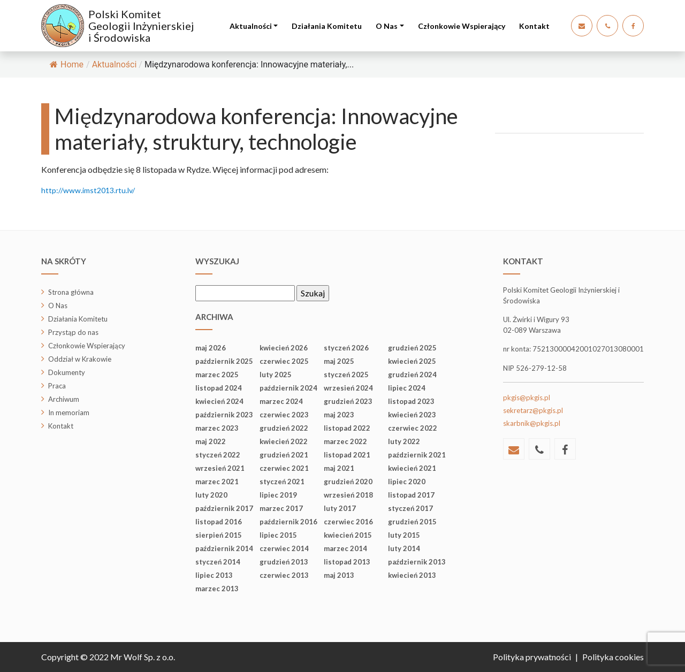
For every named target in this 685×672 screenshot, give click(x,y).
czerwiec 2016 (348, 521)
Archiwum (63, 399)
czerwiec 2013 (284, 575)
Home (66, 64)
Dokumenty (66, 372)
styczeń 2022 (217, 454)
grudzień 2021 (284, 454)
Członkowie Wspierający (461, 25)
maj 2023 (339, 414)
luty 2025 (276, 374)
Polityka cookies (613, 657)
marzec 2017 (281, 508)
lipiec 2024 (406, 388)
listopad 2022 (347, 428)
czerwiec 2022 (412, 428)
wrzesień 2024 (348, 388)
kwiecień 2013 (412, 575)
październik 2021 (417, 454)
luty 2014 (404, 548)
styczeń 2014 (217, 562)
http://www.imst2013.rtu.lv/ (88, 190)
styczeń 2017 (410, 508)
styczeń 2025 (346, 374)
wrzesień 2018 (348, 495)
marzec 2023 (217, 428)
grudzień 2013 (284, 562)
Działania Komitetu (327, 25)
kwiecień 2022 (284, 441)
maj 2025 (339, 361)
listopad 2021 (347, 454)
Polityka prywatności (532, 657)
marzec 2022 (345, 441)
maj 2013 (339, 575)
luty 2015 (404, 535)
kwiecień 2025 (412, 361)
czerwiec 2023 (284, 414)
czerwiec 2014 (284, 548)
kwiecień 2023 (412, 414)
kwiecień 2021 (412, 468)
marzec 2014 (345, 548)
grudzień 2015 (412, 521)
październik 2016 (288, 521)
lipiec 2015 (278, 535)
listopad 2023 (411, 401)
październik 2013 (417, 562)
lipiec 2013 (214, 575)
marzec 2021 (217, 481)
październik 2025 (224, 361)
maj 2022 (210, 441)
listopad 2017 (411, 495)
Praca (57, 385)
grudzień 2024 (412, 374)
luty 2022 (404, 441)
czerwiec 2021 (284, 468)
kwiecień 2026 (284, 347)
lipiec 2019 (278, 495)
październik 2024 (288, 388)
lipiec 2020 (406, 481)
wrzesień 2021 (220, 468)
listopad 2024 (218, 388)
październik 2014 (224, 548)
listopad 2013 (347, 562)
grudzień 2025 (412, 347)
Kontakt (534, 25)
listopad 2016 (218, 521)
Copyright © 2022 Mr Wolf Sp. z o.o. (108, 657)
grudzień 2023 (348, 401)
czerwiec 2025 (284, 361)
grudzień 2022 (284, 428)
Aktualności (251, 25)
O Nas (387, 25)
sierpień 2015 (218, 535)
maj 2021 (339, 468)
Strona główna (71, 292)
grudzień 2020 (348, 481)
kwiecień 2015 (348, 535)
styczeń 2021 (282, 481)
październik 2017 (224, 508)
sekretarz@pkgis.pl (533, 410)
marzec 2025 (217, 374)
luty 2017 (340, 508)
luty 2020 (211, 495)
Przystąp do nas (73, 332)
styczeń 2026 (346, 347)
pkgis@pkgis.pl (526, 397)
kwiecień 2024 (219, 401)
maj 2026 (210, 347)
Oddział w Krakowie (79, 359)
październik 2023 (224, 414)
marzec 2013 (217, 588)
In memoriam (68, 412)
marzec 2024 (281, 401)
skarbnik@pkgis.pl (531, 423)
